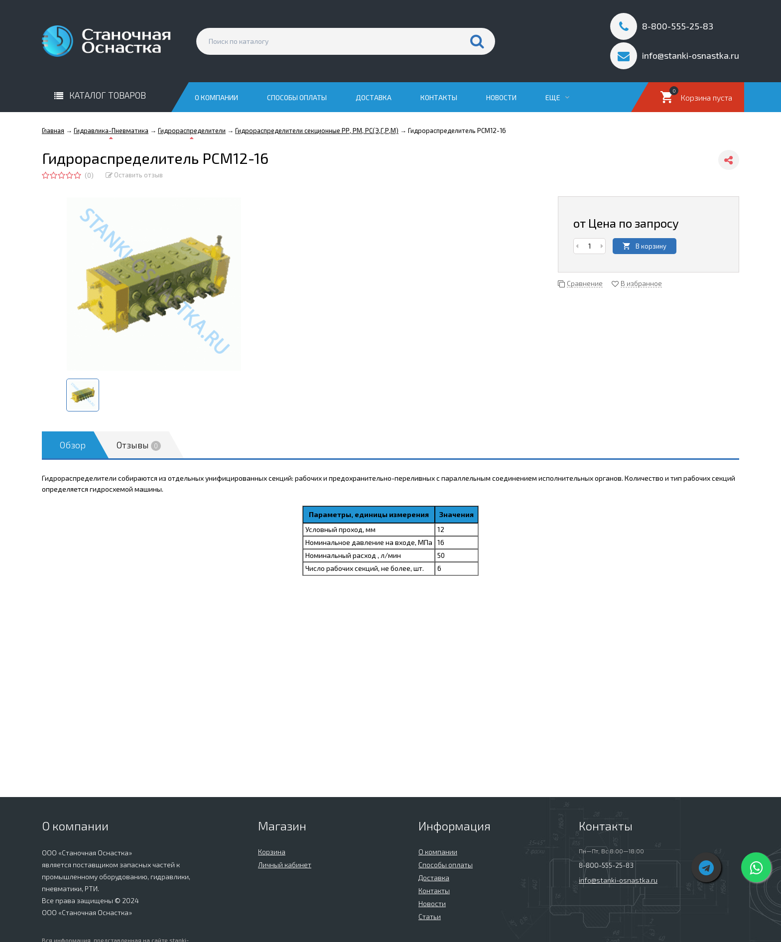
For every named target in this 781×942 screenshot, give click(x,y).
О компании (216, 97)
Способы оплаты (297, 97)
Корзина (271, 851)
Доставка (373, 97)
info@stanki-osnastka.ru (618, 880)
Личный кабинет (284, 864)
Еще (557, 97)
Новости (501, 97)
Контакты (438, 97)
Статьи (429, 916)
